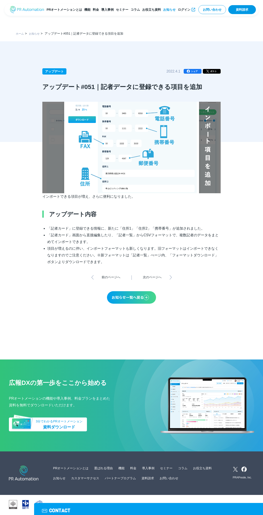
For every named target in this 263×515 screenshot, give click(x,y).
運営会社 (90, 505)
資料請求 (242, 9)
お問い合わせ (212, 9)
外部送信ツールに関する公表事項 (192, 505)
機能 (88, 9)
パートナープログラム (120, 479)
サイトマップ (160, 505)
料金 (97, 9)
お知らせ (170, 9)
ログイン (185, 9)
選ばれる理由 (103, 469)
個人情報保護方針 (110, 505)
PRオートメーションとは (65, 9)
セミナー (123, 9)
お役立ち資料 (152, 9)
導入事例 (108, 9)
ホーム (20, 33)
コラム (136, 9)
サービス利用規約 (136, 505)
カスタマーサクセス (85, 479)
